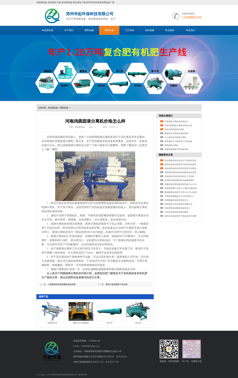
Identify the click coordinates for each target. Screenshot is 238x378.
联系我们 (190, 30)
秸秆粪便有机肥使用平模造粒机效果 (180, 164)
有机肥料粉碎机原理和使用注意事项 (180, 168)
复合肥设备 (121, 356)
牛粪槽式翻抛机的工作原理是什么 (179, 196)
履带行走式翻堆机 (81, 323)
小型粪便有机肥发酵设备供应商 (62, 284)
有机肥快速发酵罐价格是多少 (177, 208)
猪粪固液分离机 (171, 145)
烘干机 (110, 323)
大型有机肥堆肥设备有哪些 (176, 212)
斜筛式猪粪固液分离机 (174, 129)
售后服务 (169, 30)
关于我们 (69, 30)
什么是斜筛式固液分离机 (175, 137)
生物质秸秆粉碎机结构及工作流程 (179, 176)
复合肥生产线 (111, 362)
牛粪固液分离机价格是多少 (176, 121)
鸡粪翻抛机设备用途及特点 (176, 200)
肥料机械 (89, 30)
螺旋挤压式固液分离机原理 (176, 133)
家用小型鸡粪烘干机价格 (116, 284)
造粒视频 (149, 30)
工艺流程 (129, 30)
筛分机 (138, 323)
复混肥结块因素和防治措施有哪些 (179, 180)
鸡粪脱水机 (101, 141)
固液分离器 (136, 215)
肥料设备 (109, 30)
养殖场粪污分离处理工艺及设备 (178, 141)
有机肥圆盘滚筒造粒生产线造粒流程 (180, 160)
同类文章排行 (166, 116)
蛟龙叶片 (140, 248)
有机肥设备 (47, 30)
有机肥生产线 (96, 362)
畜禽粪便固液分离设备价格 (176, 149)
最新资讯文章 (166, 155)
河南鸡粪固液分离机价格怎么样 (178, 125)
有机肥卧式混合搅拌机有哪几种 (178, 204)
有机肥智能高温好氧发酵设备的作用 (180, 172)
